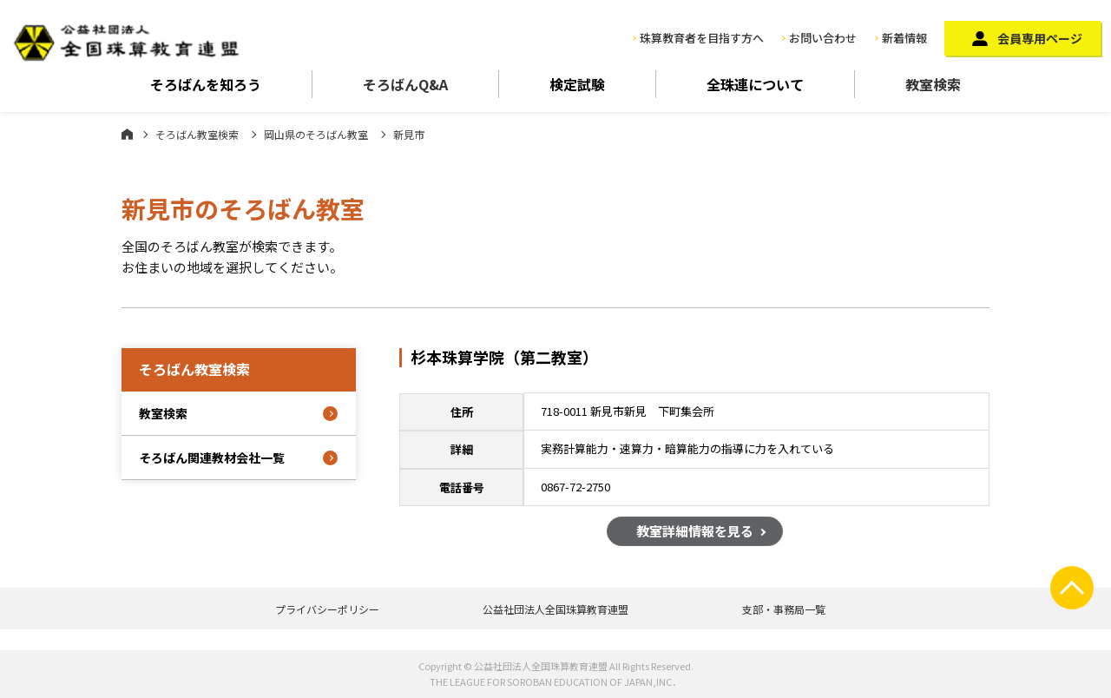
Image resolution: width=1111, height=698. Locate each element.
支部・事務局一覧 (783, 609)
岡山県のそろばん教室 (316, 134)
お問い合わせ (823, 38)
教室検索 (933, 84)
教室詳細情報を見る (694, 533)
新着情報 (904, 38)
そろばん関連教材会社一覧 (212, 457)
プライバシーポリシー (327, 609)
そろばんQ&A (405, 84)
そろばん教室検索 (197, 134)
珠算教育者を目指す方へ (702, 38)
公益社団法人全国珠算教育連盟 (555, 609)
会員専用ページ (1039, 38)
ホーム (127, 133)
